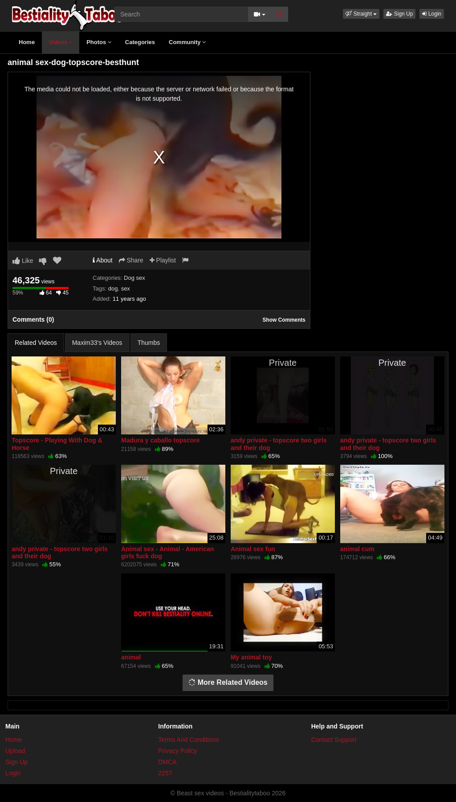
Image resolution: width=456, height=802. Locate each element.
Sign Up (399, 14)
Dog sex (134, 277)
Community (187, 42)
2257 (165, 773)
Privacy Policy (177, 750)
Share (131, 260)
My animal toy (251, 657)
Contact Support (333, 739)
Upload (15, 750)
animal (131, 657)
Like (22, 260)
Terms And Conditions (188, 739)
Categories (140, 42)
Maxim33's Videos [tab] (97, 342)
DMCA (167, 761)
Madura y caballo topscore (160, 440)
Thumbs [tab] (149, 342)
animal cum (357, 548)
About (103, 260)
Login (431, 14)
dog (113, 288)
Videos (61, 42)
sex (125, 288)
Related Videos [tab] (36, 342)
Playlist (163, 260)
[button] (361, 14)
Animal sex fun (253, 548)
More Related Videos (228, 682)
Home (27, 42)
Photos (98, 42)
